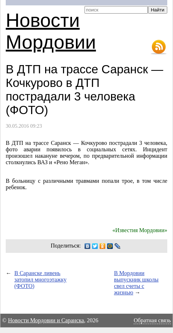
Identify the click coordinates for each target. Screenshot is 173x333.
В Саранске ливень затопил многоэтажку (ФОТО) (40, 279)
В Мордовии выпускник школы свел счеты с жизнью (136, 282)
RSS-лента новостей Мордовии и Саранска (158, 47)
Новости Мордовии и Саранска (46, 320)
